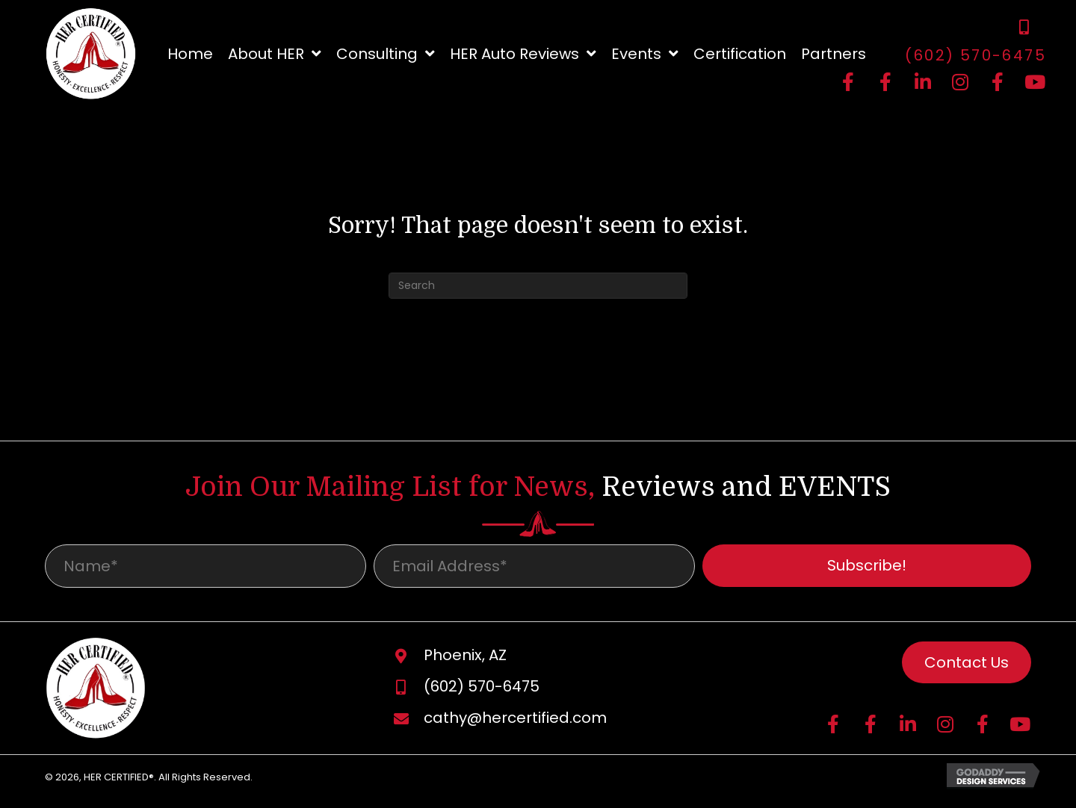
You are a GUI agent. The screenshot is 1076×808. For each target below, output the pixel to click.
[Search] (538, 286)
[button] (848, 82)
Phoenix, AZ (465, 660)
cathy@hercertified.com (515, 722)
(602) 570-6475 (975, 55)
